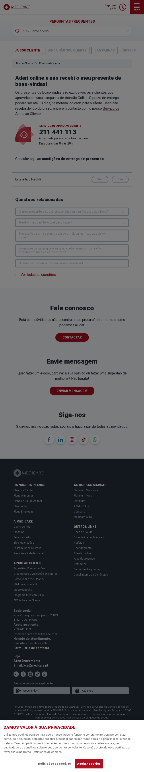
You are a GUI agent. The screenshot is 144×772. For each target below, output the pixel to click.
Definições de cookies (54, 763)
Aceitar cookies (89, 763)
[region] (72, 746)
